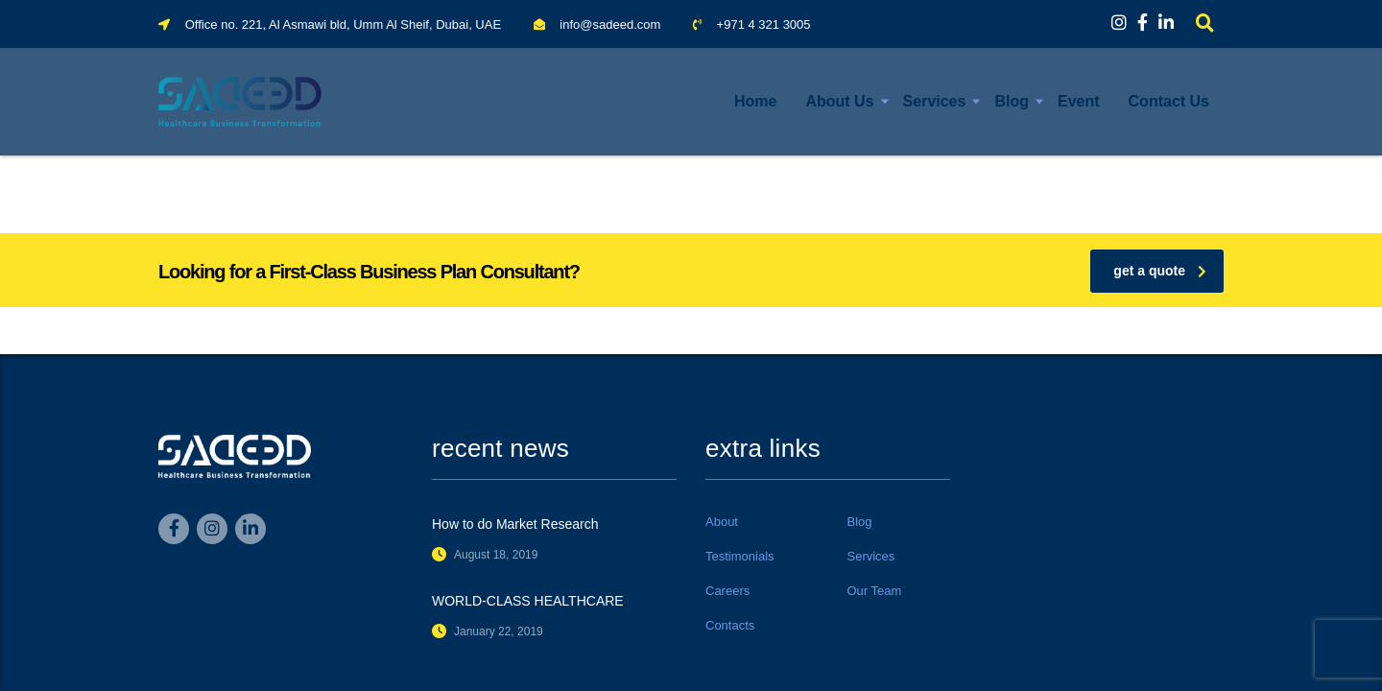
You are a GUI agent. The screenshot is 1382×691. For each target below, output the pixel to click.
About (721, 521)
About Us (839, 101)
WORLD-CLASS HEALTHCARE (528, 600)
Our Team (874, 591)
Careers (727, 591)
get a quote (1159, 270)
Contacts (729, 625)
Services (934, 101)
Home (755, 101)
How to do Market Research (515, 524)
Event (1079, 101)
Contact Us (1169, 101)
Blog (1011, 101)
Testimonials (739, 556)
